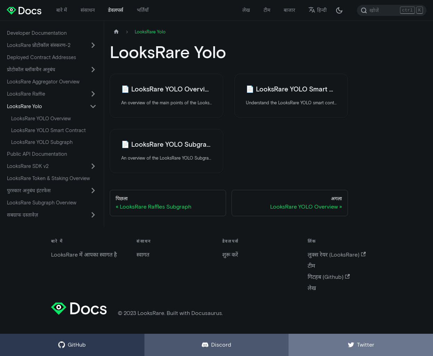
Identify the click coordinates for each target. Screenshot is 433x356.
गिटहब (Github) (329, 277)
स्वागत (142, 254)
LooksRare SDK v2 (28, 166)
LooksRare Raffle (26, 94)
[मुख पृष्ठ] (116, 31)
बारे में (61, 10)
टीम (267, 10)
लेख (246, 10)
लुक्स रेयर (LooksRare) (337, 254)
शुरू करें (230, 254)
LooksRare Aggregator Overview (43, 82)
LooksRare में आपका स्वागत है (84, 254)
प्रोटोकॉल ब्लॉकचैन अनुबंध (31, 69)
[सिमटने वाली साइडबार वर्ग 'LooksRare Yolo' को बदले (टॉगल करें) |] (93, 106)
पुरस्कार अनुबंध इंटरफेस (29, 190)
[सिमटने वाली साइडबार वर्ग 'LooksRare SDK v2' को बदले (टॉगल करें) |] (93, 166)
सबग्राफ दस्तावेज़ (22, 215)
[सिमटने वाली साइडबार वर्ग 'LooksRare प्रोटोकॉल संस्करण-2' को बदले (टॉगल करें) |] (93, 45)
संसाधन (88, 10)
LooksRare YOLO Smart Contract (48, 130)
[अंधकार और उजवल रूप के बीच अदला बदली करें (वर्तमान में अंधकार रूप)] (339, 10)
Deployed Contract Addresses (41, 57)
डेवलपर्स (115, 10)
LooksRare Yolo (24, 106)
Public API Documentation (37, 154)
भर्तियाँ (143, 10)
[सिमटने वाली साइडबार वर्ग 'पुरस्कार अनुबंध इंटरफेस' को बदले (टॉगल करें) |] (93, 190)
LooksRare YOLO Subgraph (42, 142)
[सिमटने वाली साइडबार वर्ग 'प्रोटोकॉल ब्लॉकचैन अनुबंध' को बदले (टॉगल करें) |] (93, 69)
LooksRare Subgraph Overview (41, 203)
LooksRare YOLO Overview (41, 118)
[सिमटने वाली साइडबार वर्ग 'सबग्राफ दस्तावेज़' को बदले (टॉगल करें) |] (93, 214)
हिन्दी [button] (317, 10)
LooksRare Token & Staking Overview (48, 178)
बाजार (289, 10)
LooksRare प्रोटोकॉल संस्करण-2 (38, 45)
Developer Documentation (37, 33)
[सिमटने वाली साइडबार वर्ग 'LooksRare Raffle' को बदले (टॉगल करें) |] (93, 93)
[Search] (391, 10)
